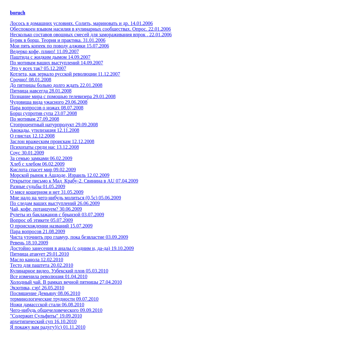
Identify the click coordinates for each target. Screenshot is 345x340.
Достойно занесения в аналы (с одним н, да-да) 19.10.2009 (72, 248)
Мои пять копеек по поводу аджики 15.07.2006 (59, 45)
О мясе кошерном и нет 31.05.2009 (46, 192)
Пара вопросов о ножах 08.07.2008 (46, 107)
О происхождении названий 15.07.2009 (51, 225)
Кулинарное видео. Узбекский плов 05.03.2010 (59, 270)
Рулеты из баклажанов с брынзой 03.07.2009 (57, 214)
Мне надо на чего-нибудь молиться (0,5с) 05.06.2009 (65, 197)
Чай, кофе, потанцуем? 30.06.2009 (46, 209)
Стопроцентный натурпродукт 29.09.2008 (54, 124)
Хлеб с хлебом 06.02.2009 (37, 164)
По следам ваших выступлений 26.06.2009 (55, 203)
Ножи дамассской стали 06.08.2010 (47, 304)
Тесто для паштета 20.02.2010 (41, 265)
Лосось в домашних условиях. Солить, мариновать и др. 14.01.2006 (81, 23)
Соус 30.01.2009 (27, 152)
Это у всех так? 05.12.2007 (38, 68)
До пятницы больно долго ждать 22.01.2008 (56, 85)
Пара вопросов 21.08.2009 (37, 231)
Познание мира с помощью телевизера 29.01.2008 (62, 96)
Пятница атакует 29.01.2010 (39, 254)
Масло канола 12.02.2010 (36, 259)
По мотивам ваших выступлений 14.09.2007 (56, 62)
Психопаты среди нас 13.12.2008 (44, 147)
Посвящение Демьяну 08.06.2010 (45, 293)
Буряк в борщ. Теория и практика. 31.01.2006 (57, 40)
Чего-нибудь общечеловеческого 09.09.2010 (56, 310)
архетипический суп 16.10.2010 (43, 321)
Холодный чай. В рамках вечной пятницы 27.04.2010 (66, 282)
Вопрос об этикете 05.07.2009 (41, 220)
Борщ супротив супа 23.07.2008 (43, 113)
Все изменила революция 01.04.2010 (48, 276)
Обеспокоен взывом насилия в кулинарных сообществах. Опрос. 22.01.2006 (90, 29)
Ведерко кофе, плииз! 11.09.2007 (44, 51)
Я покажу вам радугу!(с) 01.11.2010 (47, 327)
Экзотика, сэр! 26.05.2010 (37, 287)
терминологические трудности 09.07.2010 (54, 299)
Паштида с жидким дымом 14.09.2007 (50, 57)
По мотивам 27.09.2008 (34, 119)
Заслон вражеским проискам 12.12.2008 (52, 141)
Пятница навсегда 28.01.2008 (40, 90)
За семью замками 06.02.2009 (41, 158)
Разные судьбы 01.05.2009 (37, 186)
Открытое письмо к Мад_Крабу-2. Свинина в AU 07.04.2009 (74, 180)
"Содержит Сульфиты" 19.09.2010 (46, 315)
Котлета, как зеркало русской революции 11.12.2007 (65, 74)
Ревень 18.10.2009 (29, 242)
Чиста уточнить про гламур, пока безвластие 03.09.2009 (69, 237)
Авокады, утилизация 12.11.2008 (44, 130)
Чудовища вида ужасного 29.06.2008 (48, 102)
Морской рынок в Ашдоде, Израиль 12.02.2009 (59, 175)
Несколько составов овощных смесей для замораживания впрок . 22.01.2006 (91, 34)
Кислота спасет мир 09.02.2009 (43, 169)
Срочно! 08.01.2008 (30, 79)
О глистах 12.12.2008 (32, 135)
